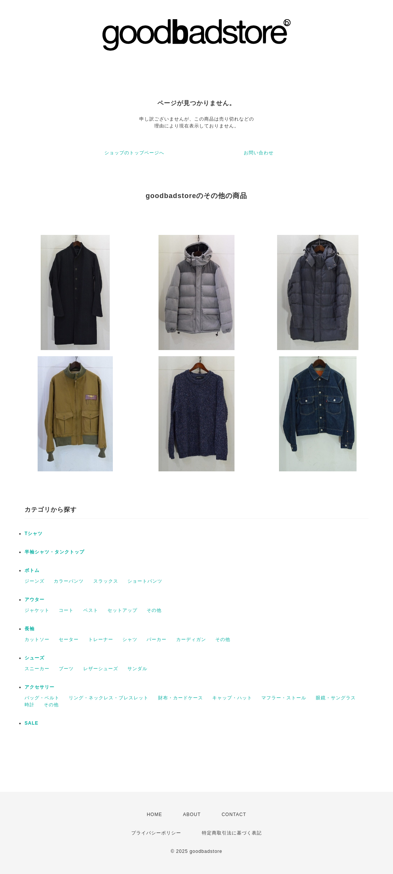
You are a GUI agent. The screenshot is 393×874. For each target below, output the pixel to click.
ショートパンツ (144, 581)
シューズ (35, 658)
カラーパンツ (69, 581)
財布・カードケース (180, 698)
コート (66, 610)
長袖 (30, 628)
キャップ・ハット (232, 698)
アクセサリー (39, 687)
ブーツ (66, 668)
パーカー (157, 639)
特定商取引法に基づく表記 (232, 833)
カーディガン (191, 639)
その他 (154, 610)
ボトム (32, 570)
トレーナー (100, 639)
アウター (35, 599)
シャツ (129, 639)
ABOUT (192, 814)
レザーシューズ (100, 668)
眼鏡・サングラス (336, 698)
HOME (154, 814)
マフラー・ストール (283, 698)
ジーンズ (35, 581)
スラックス (105, 581)
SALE (31, 723)
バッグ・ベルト (42, 698)
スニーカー (37, 668)
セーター (69, 639)
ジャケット (37, 610)
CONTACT (233, 814)
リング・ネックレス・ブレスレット (109, 698)
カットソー (37, 639)
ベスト (90, 610)
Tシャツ (34, 533)
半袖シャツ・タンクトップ (54, 552)
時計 (30, 704)
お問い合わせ (259, 152)
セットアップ (122, 610)
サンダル (137, 668)
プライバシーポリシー (156, 833)
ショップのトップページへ (134, 152)
